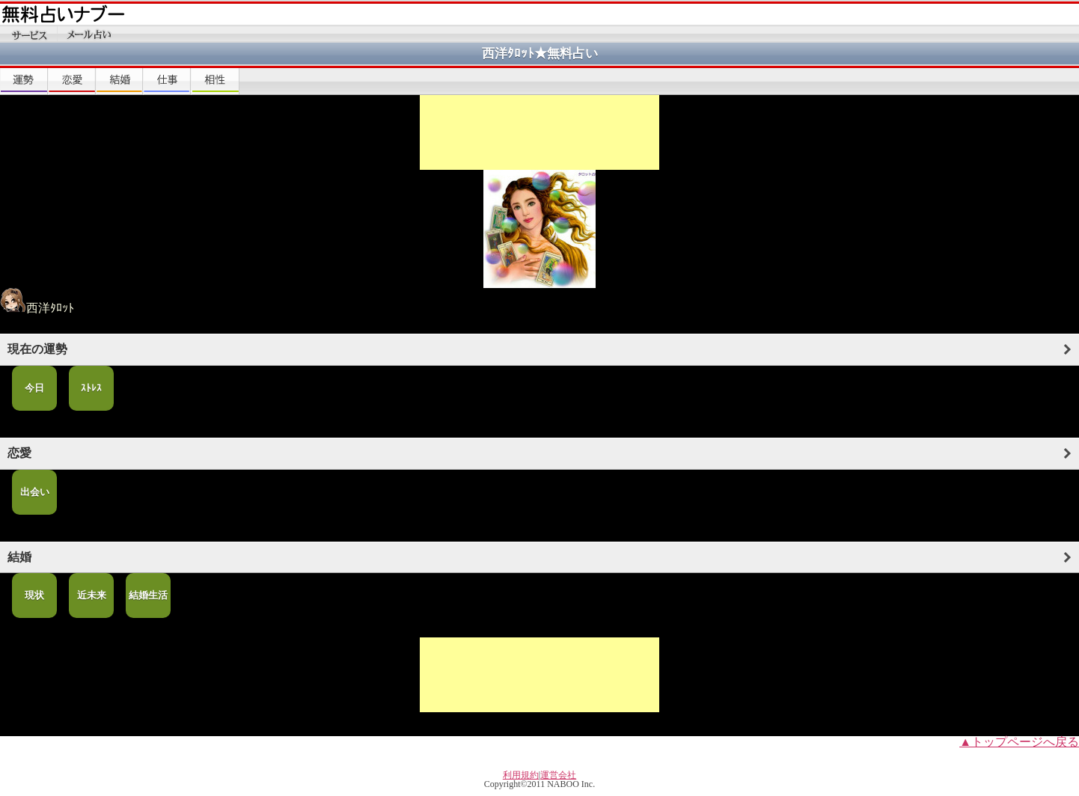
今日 (34, 388)
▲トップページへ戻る (1019, 741)
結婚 (19, 557)
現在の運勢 (37, 349)
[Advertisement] (539, 132)
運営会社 (558, 775)
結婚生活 (148, 595)
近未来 (91, 595)
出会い (34, 492)
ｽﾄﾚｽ (91, 388)
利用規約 (521, 775)
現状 (34, 595)
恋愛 (19, 453)
